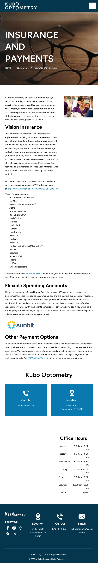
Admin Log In (37, 554)
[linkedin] (14, 534)
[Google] (20, 528)
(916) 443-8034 (33, 273)
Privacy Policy (60, 554)
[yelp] (7, 534)
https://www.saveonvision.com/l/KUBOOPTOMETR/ (33, 188)
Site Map (49, 554)
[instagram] (14, 528)
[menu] (92, 6)
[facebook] (7, 528)
